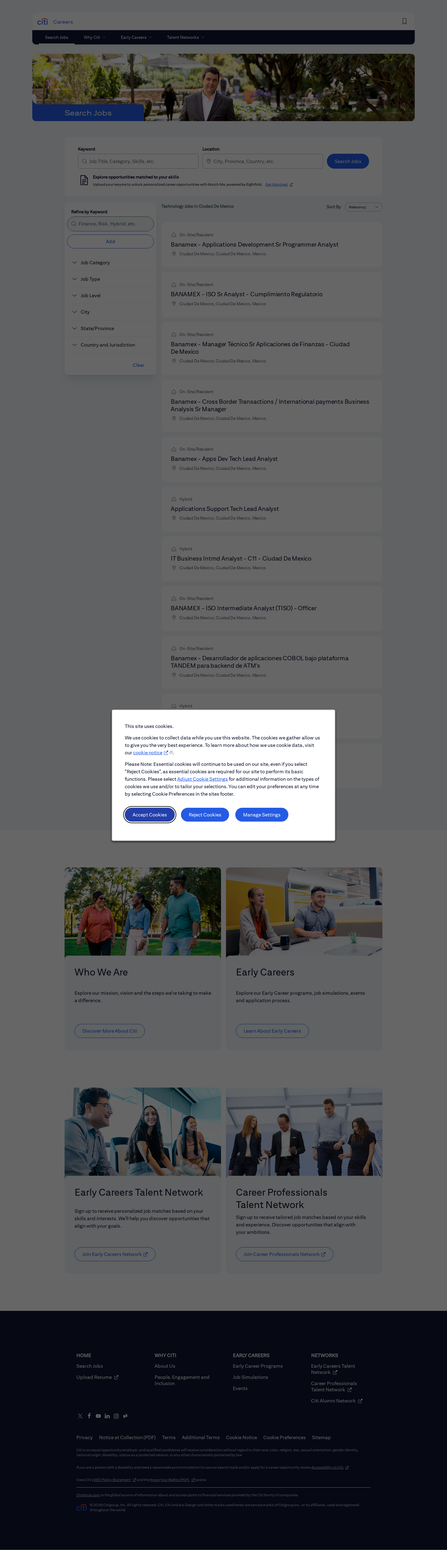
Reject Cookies (205, 817)
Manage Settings (260, 817)
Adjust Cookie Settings (203, 783)
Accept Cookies (152, 817)
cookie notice (150, 757)
